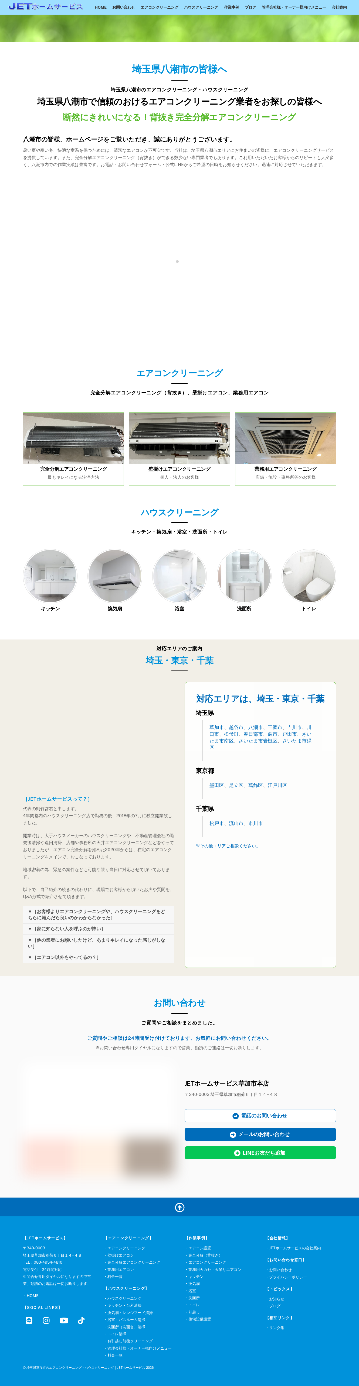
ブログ (250, 7)
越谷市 (236, 727)
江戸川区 (277, 785)
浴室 (179, 608)
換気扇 (115, 608)
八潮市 (255, 727)
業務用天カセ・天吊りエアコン (214, 1269)
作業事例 (231, 7)
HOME (101, 7)
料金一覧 (115, 1276)
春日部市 (253, 734)
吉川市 (294, 727)
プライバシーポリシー (288, 1277)
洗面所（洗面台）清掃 (126, 1327)
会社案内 (339, 7)
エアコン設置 (199, 1248)
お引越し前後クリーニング (130, 1341)
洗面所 (244, 608)
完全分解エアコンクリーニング (73, 469)
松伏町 (231, 734)
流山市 (236, 823)
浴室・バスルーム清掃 (126, 1319)
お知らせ (276, 1298)
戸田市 (289, 734)
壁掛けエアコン (120, 1255)
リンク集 (276, 1327)
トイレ (309, 608)
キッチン (50, 608)
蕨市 (272, 734)
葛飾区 (255, 785)
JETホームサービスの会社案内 (295, 1248)
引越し (194, 1312)
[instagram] (47, 1320)
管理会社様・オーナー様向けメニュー (294, 7)
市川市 (255, 823)
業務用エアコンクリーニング (285, 469)
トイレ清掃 (116, 1334)
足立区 (236, 785)
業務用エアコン (120, 1269)
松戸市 (216, 823)
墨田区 (216, 785)
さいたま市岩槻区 (258, 741)
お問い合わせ (123, 7)
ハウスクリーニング (201, 7)
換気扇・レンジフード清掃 (130, 1312)
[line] (30, 1320)
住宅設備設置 (199, 1319)
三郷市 (275, 727)
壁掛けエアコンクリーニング (179, 469)
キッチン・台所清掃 (124, 1305)
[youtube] (64, 1320)
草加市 (216, 727)
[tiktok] (82, 1320)
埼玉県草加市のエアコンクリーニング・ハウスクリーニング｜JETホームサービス (85, 1368)
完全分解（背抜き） (205, 1255)
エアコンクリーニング (159, 7)
